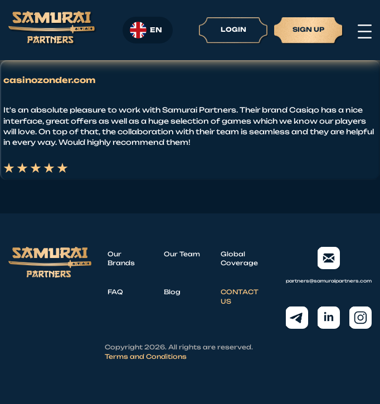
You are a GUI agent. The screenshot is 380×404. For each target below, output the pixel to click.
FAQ (115, 292)
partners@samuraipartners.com (329, 265)
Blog (172, 292)
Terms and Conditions (146, 357)
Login (233, 29)
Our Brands (121, 258)
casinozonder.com (49, 80)
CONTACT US (240, 296)
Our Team (182, 254)
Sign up (308, 29)
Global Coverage (239, 258)
